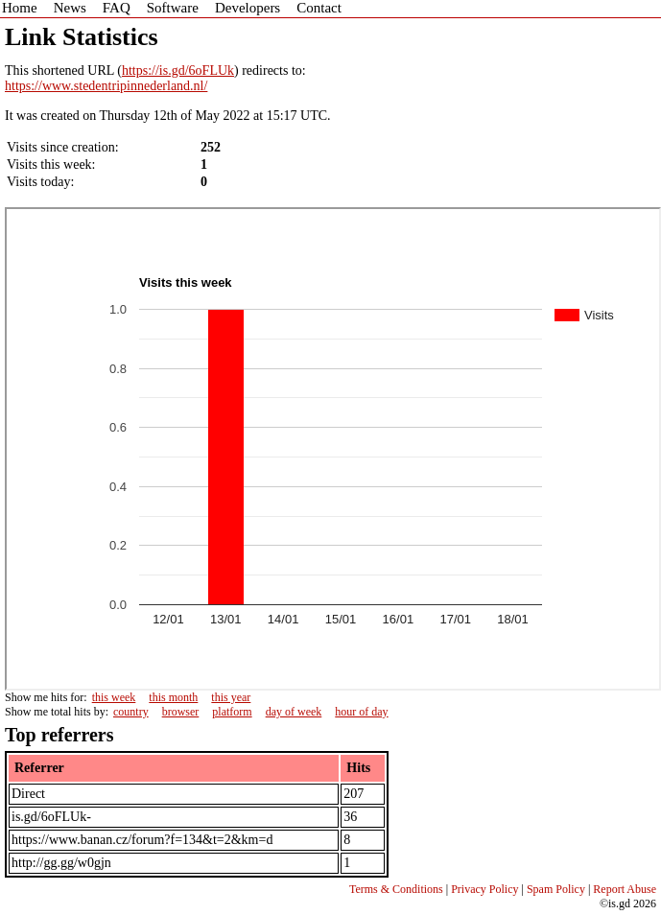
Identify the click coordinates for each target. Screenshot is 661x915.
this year (230, 697)
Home (19, 7)
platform (231, 711)
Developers (247, 7)
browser (181, 711)
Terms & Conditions (396, 889)
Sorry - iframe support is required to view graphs (333, 449)
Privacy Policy (484, 889)
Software (173, 7)
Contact (319, 7)
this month (173, 697)
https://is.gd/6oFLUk (178, 70)
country (131, 711)
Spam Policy (556, 889)
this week (114, 697)
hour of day (361, 711)
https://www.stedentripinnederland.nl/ (106, 86)
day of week (294, 711)
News (70, 7)
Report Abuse (624, 889)
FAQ (116, 7)
